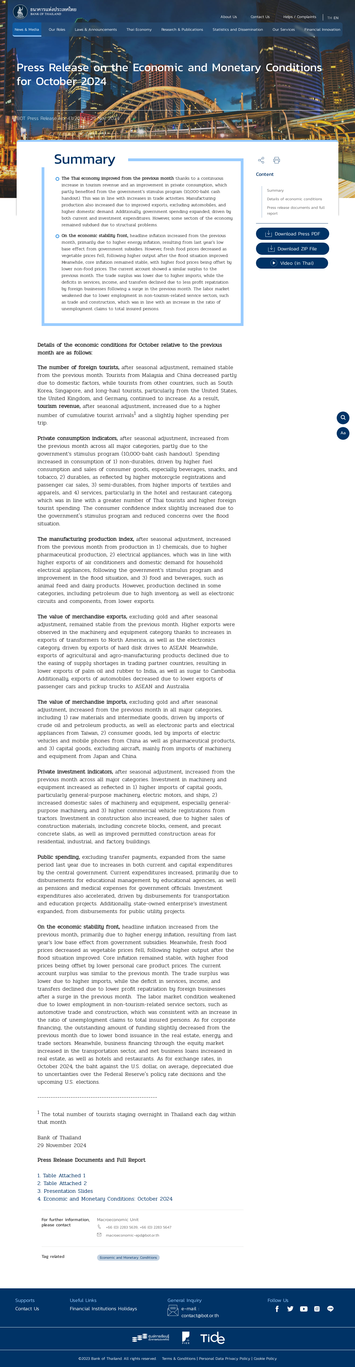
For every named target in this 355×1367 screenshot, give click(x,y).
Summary (275, 190)
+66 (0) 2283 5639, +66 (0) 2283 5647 (138, 1227)
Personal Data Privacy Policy (224, 1358)
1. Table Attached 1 (61, 1175)
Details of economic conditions (294, 199)
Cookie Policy (265, 1358)
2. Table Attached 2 (62, 1183)
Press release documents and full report (296, 210)
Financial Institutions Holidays (103, 1308)
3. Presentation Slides (65, 1191)
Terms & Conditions (179, 1358)
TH (329, 18)
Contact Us (27, 1308)
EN (336, 18)
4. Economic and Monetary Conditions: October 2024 (105, 1198)
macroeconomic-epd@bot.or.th (132, 1235)
